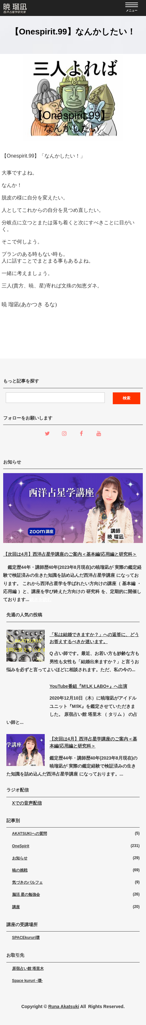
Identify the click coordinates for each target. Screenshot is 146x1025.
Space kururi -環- (27, 980)
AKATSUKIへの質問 (29, 833)
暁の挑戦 (19, 870)
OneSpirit (20, 846)
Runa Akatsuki (63, 1006)
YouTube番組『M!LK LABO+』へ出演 (88, 686)
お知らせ (19, 858)
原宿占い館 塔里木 (28, 968)
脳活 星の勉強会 (26, 894)
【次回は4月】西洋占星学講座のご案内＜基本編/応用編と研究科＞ (70, 554)
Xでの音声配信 (27, 803)
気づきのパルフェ (27, 882)
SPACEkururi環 (26, 937)
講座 (16, 907)
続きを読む (40, 599)
